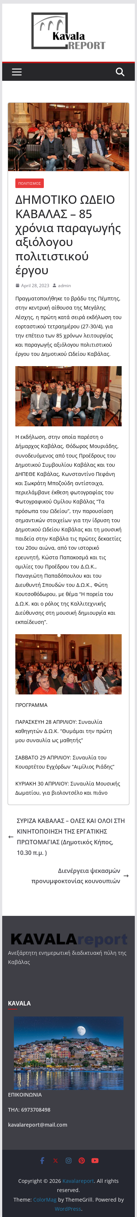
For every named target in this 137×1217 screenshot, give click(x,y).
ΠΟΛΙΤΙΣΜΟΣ (29, 183)
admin (64, 285)
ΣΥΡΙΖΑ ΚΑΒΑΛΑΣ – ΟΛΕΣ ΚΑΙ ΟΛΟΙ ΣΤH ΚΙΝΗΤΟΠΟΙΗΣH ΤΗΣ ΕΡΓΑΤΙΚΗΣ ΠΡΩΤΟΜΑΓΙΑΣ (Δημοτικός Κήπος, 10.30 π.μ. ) (66, 836)
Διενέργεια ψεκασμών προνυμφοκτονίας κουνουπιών (80, 876)
